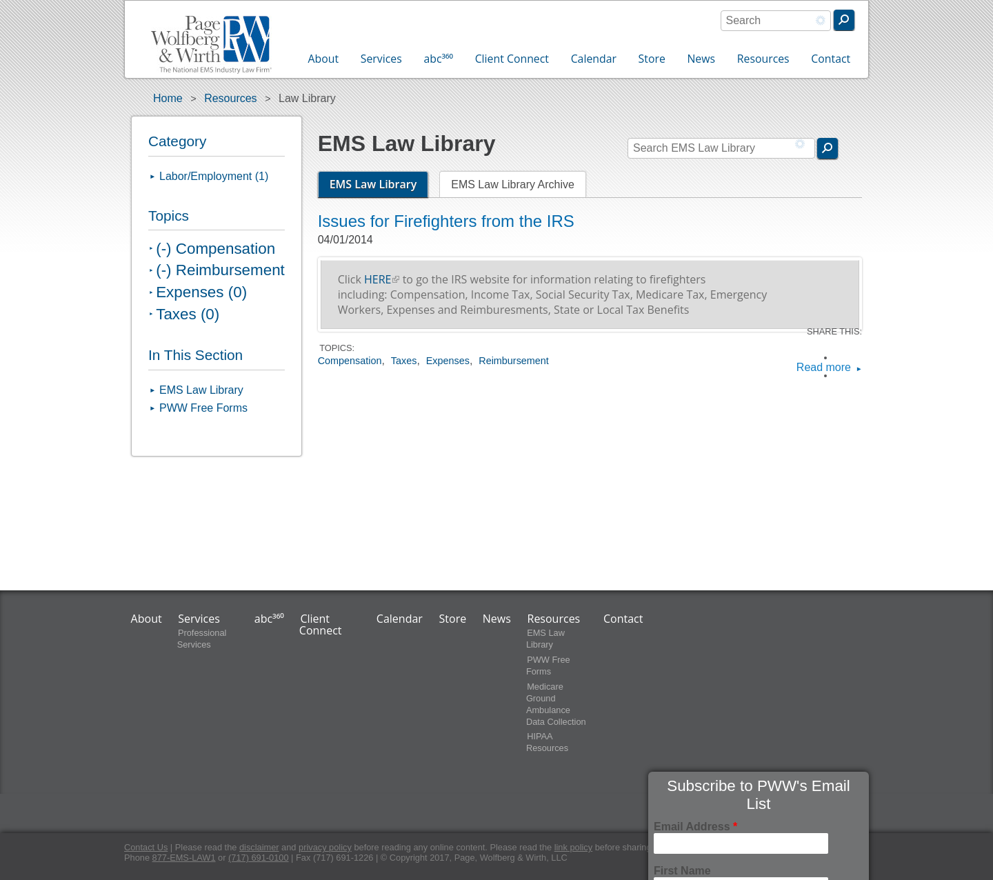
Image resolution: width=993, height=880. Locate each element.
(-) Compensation (215, 248)
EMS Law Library (379, 184)
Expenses (448, 360)
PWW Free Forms (203, 408)
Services (381, 58)
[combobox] (776, 20)
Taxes (404, 360)
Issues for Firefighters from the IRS (446, 221)
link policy (573, 847)
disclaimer (259, 847)
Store (652, 58)
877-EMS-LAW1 (184, 857)
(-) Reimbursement (220, 270)
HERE (381, 279)
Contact (830, 58)
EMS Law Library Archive (512, 184)
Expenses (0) (201, 292)
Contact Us (146, 847)
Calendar (593, 58)
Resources (763, 58)
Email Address (695, 826)
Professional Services (202, 639)
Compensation (350, 360)
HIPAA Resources (547, 743)
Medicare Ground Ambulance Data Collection (556, 704)
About (323, 58)
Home (168, 98)
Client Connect (512, 58)
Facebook (842, 357)
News (701, 58)
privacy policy (325, 847)
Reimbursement (514, 360)
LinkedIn (842, 375)
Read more (823, 367)
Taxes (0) (187, 314)
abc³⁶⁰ (438, 58)
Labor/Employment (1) (213, 176)
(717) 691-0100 (258, 857)
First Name (682, 871)
